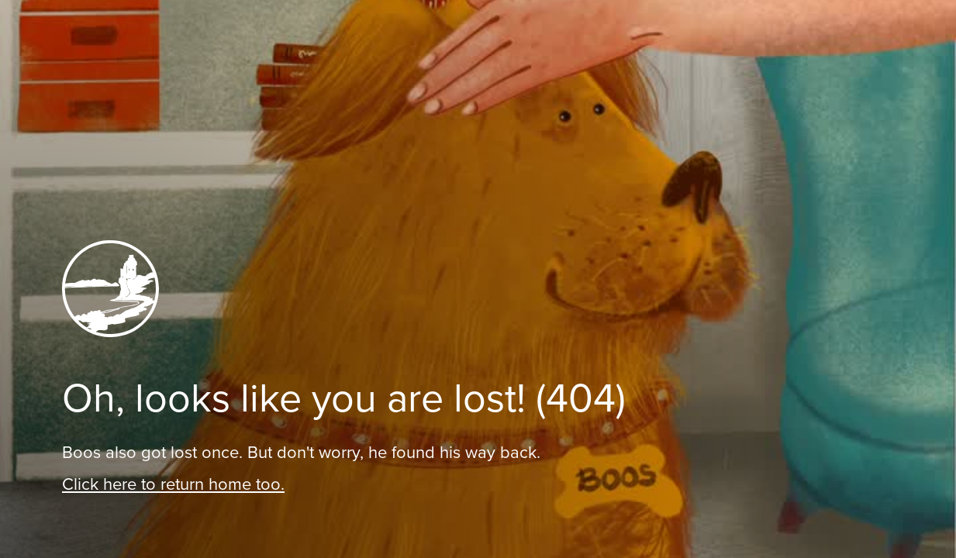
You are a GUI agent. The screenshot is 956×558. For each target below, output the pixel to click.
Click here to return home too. (173, 484)
